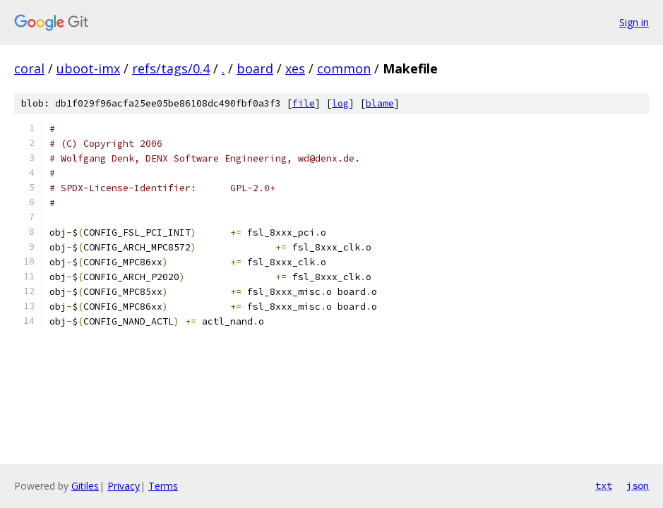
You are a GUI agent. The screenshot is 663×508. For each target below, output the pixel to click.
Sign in (634, 22)
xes (295, 68)
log (340, 103)
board (255, 68)
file (303, 103)
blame (380, 103)
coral (29, 68)
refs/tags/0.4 (171, 68)
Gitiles (85, 485)
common (344, 68)
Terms (163, 485)
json (637, 485)
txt (603, 485)
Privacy (123, 485)
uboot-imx (88, 68)
